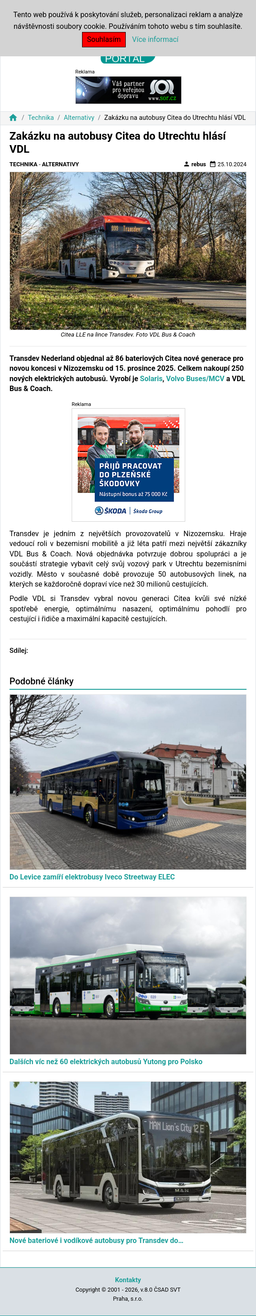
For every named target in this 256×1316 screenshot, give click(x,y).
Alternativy (79, 118)
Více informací (155, 39)
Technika (41, 118)
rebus (194, 164)
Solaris (151, 378)
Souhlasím (104, 39)
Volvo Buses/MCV (195, 378)
